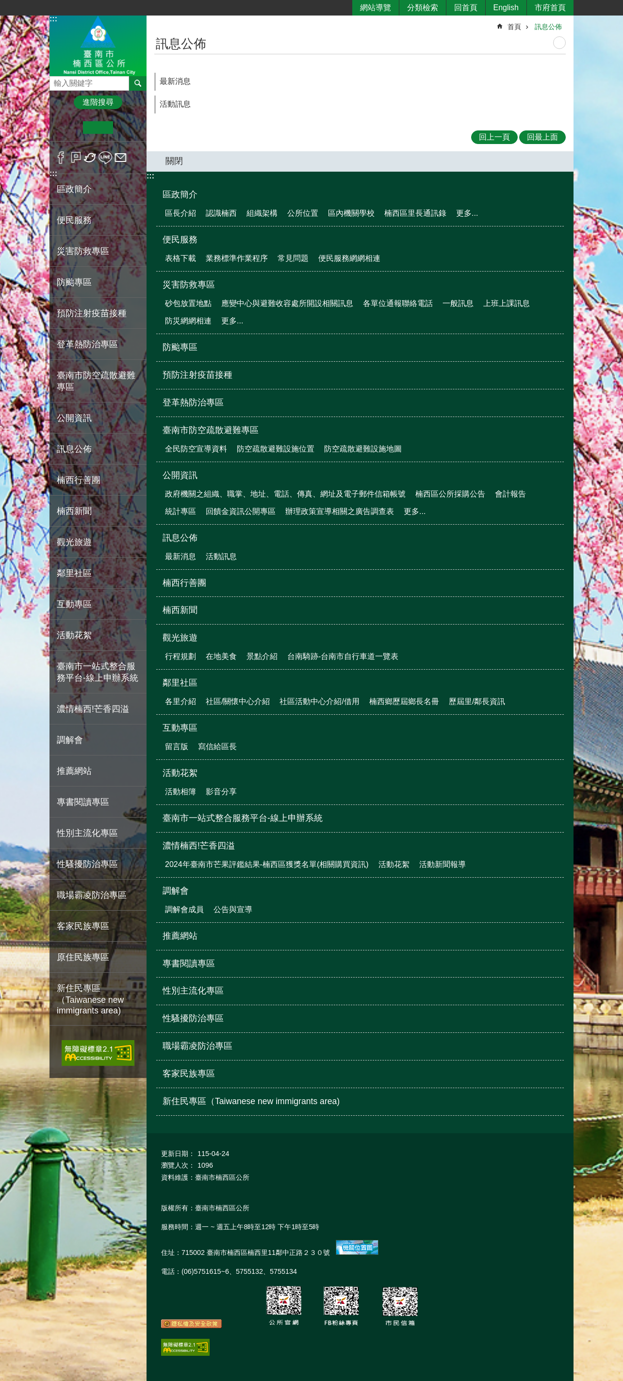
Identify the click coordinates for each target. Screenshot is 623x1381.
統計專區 (180, 511)
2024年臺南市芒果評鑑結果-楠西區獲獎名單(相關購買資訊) (267, 864)
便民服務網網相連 (349, 258)
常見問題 (293, 258)
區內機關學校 (351, 213)
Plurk (75, 157)
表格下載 (180, 258)
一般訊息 (458, 303)
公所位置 (302, 213)
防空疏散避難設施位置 (275, 449)
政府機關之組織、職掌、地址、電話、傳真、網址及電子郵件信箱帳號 (285, 494)
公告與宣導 (232, 909)
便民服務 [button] (74, 220)
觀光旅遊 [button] (74, 542)
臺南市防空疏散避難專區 (211, 430)
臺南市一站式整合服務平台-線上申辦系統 (97, 672)
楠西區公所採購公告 (450, 494)
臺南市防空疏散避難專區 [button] (96, 381)
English (506, 7)
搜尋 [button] (138, 83)
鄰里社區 (180, 683)
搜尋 (57, 81)
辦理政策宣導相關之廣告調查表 (339, 511)
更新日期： (178, 1153)
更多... (467, 213)
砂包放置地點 (188, 303)
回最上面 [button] (542, 137)
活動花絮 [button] (74, 635)
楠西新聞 (74, 511)
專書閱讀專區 (83, 802)
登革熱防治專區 (87, 344)
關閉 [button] (174, 161)
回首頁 (465, 7)
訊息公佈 (548, 27)
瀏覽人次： (178, 1165)
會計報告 (510, 494)
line (105, 157)
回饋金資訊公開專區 (241, 511)
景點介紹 (262, 656)
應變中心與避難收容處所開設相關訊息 (287, 303)
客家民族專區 (83, 926)
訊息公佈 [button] (74, 449)
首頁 (514, 27)
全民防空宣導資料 (196, 449)
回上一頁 (494, 137)
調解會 (176, 891)
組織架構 (262, 213)
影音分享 (221, 791)
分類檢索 (422, 7)
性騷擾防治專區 (87, 864)
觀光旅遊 (180, 637)
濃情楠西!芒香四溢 (199, 846)
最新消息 (175, 81)
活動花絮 (180, 773)
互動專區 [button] (74, 604)
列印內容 (559, 42)
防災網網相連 (188, 321)
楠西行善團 (78, 480)
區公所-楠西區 (98, 45)
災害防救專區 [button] (83, 251)
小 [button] (68, 127)
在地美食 (221, 656)
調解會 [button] (70, 740)
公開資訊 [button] (74, 418)
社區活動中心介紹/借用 (319, 701)
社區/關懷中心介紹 (238, 701)
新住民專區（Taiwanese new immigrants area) (90, 999)
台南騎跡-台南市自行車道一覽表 (342, 656)
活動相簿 (180, 791)
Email (120, 157)
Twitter (90, 157)
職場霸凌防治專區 (92, 895)
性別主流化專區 (87, 833)
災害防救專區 (189, 284)
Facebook (60, 157)
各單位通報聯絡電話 (398, 303)
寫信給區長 (217, 746)
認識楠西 (221, 213)
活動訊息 (175, 104)
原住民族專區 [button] (83, 957)
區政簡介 (180, 194)
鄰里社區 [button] (74, 573)
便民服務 (180, 239)
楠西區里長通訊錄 (415, 213)
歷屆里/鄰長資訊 (477, 701)
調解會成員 (184, 909)
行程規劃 (180, 656)
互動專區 (180, 728)
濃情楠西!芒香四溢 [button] (93, 709)
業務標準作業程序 (237, 258)
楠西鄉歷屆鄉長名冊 (404, 701)
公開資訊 (180, 475)
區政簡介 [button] (74, 189)
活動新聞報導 (442, 864)
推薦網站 (74, 771)
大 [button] (128, 127)
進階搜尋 (98, 102)
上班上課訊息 (506, 303)
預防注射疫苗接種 (92, 313)
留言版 (176, 746)
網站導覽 (375, 7)
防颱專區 (74, 282)
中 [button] (98, 127)
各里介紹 (180, 701)
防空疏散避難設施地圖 (363, 449)
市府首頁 (550, 7)
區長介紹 (180, 213)
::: (53, 19)
